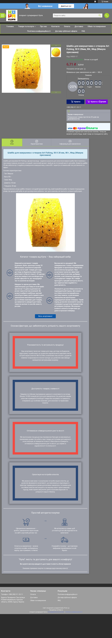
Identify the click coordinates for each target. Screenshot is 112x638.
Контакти (55, 26)
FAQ (83, 31)
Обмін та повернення (97, 26)
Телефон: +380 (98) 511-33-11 (12, 594)
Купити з (98, 102)
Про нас (43, 26)
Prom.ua (66, 608)
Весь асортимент (45, 316)
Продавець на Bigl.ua (56, 610)
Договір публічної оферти (66, 31)
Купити (77, 102)
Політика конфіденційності (39, 31)
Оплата (67, 26)
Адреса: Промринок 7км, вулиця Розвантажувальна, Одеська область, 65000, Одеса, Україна (13, 600)
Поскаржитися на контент (56, 612)
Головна (10, 26)
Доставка (79, 26)
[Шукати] (99, 15)
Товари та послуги (26, 26)
